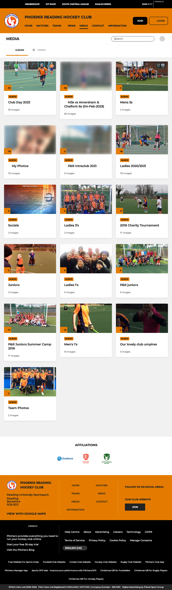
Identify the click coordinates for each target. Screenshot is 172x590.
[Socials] (30, 199)
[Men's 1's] (86, 318)
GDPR (148, 531)
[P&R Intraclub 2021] (86, 166)
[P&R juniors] (142, 258)
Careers (118, 531)
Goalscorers (103, 4)
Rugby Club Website (131, 562)
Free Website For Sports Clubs (23, 562)
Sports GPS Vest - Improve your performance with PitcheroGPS (64, 570)
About (87, 531)
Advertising (102, 531)
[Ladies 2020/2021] (142, 139)
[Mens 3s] (142, 76)
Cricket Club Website (80, 562)
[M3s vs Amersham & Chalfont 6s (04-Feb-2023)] (86, 104)
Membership (32, 4)
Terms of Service (75, 540)
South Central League (75, 4)
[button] (28, 26)
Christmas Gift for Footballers (115, 570)
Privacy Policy (97, 540)
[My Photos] (30, 166)
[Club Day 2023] (30, 76)
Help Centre (72, 531)
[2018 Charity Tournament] (142, 199)
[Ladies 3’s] (86, 199)
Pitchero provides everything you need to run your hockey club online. (32, 537)
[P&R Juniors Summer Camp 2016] (30, 318)
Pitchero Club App (154, 562)
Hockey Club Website (105, 562)
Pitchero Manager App (16, 570)
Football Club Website (54, 562)
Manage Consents (141, 540)
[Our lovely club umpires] (142, 318)
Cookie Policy (118, 540)
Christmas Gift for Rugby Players (150, 570)
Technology (134, 531)
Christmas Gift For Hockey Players (86, 579)
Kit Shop (51, 4)
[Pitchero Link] (161, 6)
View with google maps (26, 514)
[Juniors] (30, 258)
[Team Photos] (30, 381)
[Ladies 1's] (86, 258)
